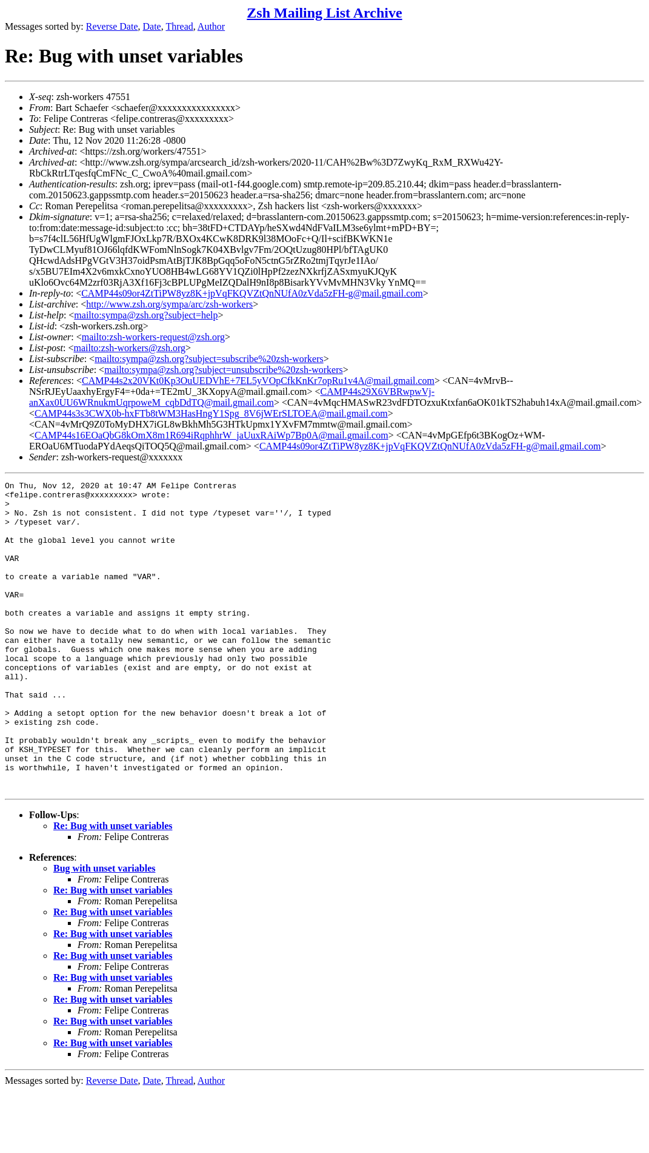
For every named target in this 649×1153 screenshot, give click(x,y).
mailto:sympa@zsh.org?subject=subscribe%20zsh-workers (209, 359)
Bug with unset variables (104, 930)
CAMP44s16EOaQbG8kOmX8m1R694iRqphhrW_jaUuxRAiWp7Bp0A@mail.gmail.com (211, 435)
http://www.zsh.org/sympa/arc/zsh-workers (169, 304)
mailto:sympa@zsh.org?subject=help (146, 315)
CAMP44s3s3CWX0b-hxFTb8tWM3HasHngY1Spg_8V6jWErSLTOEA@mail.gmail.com (211, 413)
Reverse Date (112, 26)
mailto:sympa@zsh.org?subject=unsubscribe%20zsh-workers (223, 370)
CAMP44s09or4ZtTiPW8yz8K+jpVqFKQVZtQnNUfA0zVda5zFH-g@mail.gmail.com (252, 293)
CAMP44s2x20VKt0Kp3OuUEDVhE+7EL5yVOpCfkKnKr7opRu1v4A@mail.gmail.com (258, 380)
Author (211, 26)
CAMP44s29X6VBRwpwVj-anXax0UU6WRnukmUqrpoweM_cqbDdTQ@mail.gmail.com (231, 397)
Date (152, 26)
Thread (179, 26)
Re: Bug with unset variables (112, 887)
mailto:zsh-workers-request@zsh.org (153, 337)
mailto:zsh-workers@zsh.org (129, 348)
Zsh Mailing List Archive (324, 13)
